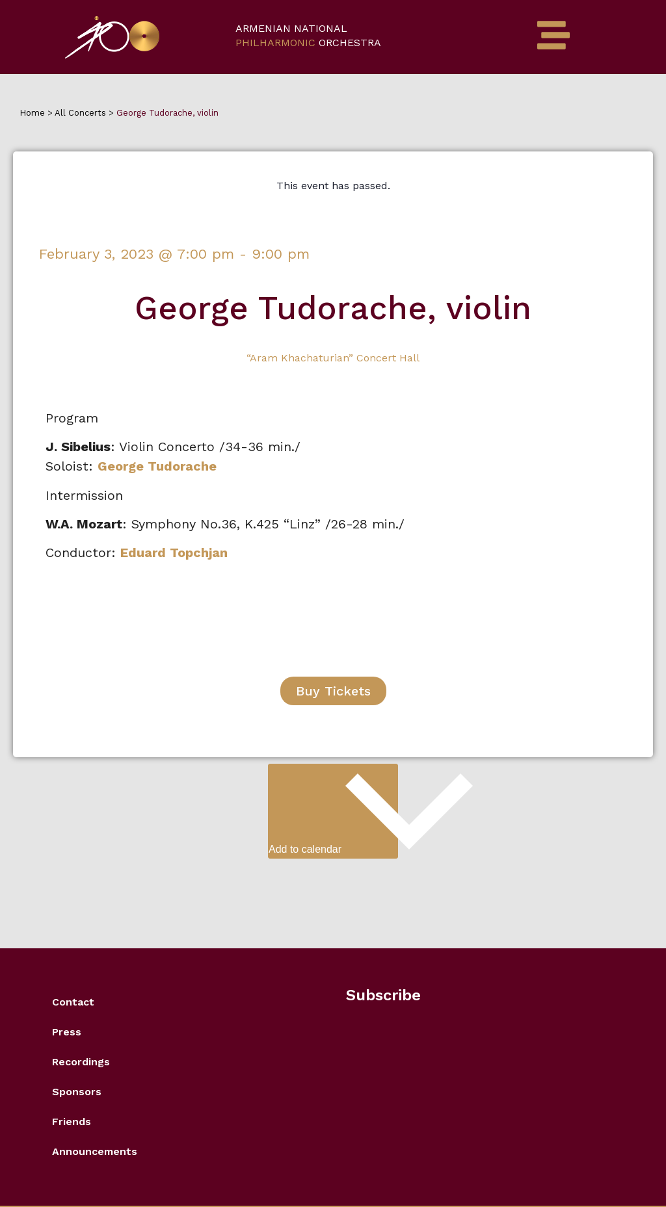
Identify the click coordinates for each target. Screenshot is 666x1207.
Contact (73, 1002)
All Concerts (80, 113)
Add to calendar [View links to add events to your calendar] (333, 809)
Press (66, 1032)
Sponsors (76, 1091)
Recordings (81, 1062)
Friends (71, 1121)
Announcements (94, 1151)
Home (33, 113)
